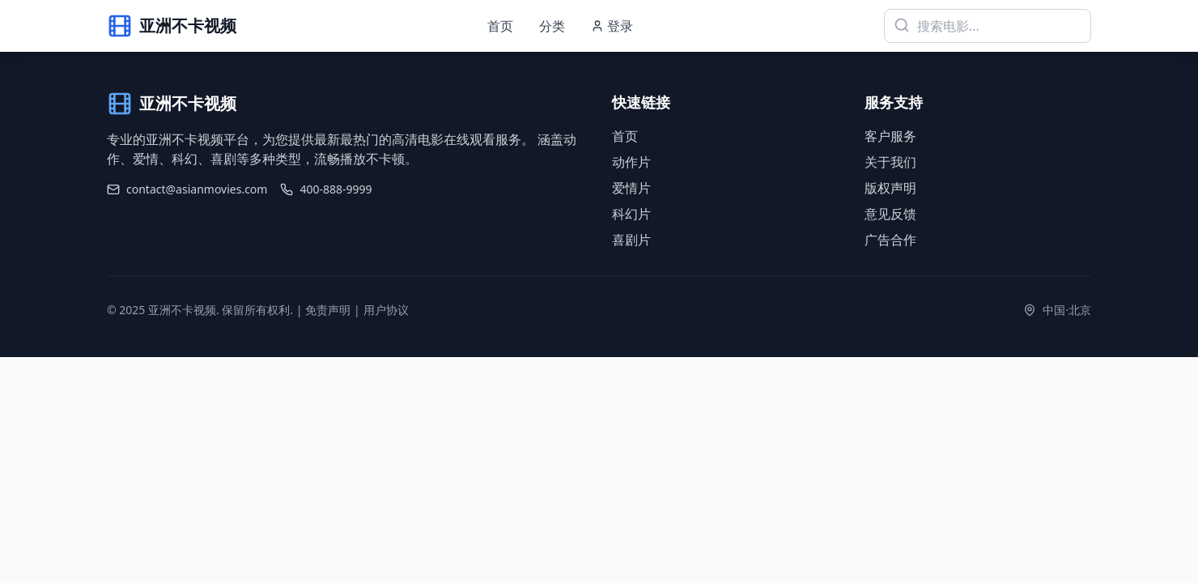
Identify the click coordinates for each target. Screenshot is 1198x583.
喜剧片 (631, 240)
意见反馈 (890, 214)
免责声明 (327, 309)
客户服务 (890, 136)
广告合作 (890, 240)
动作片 (631, 162)
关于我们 (890, 162)
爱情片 (631, 188)
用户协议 (386, 309)
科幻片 (631, 214)
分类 (552, 26)
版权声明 (890, 188)
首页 (500, 26)
